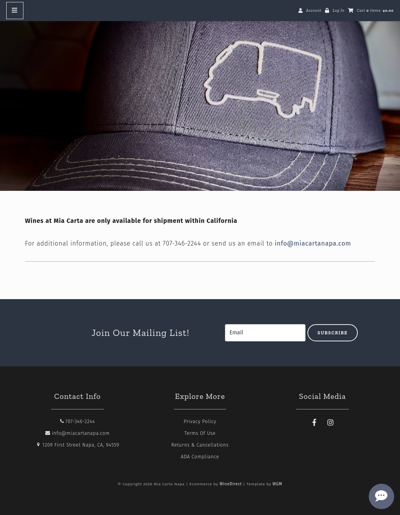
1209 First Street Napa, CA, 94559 (78, 445)
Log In (338, 10)
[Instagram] (330, 423)
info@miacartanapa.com (313, 243)
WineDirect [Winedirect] (231, 484)
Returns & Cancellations (200, 445)
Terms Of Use (200, 433)
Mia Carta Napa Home (200, 102)
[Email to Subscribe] (265, 332)
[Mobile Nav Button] (14, 10)
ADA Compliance (200, 456)
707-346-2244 (77, 421)
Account (313, 10)
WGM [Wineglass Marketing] (277, 484)
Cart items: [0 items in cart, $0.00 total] (375, 10)
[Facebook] (314, 423)
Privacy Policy (200, 421)
